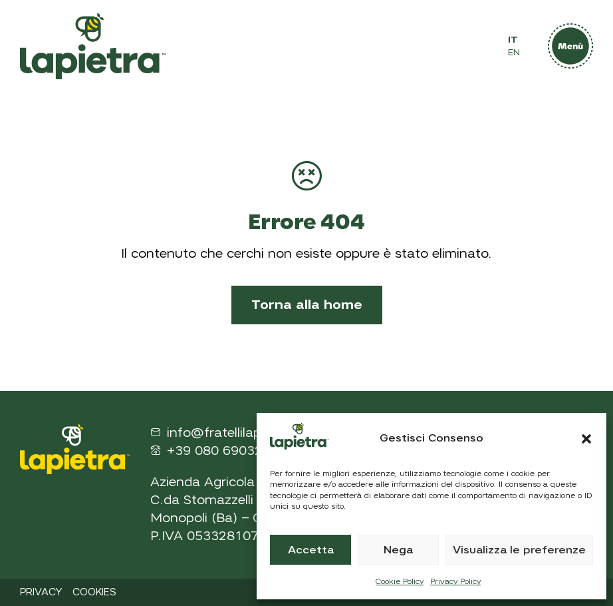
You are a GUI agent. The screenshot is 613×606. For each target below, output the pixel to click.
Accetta (311, 550)
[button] (586, 439)
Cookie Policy (400, 581)
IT (513, 40)
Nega (398, 550)
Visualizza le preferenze (519, 550)
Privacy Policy (455, 581)
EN (514, 52)
